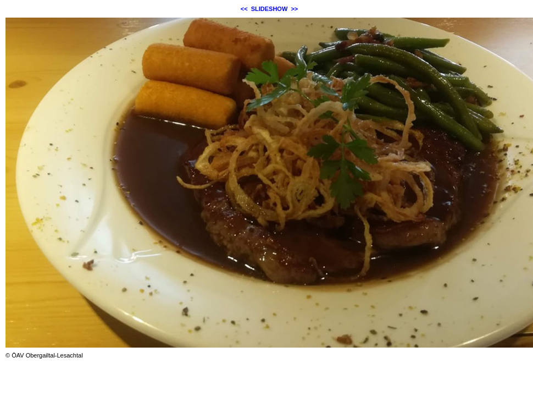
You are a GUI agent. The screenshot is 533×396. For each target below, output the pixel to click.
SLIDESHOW (269, 9)
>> (294, 9)
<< (244, 9)
